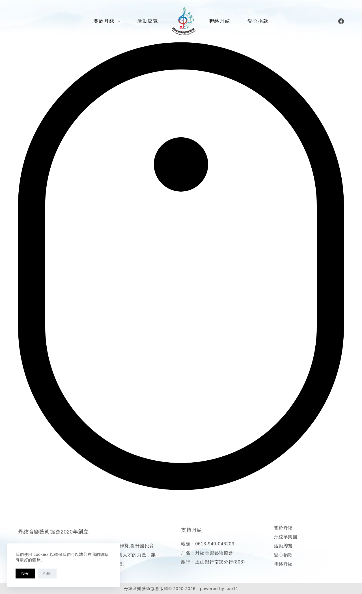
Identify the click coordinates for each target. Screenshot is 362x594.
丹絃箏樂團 (286, 536)
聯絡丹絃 (219, 21)
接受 (25, 573)
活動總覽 (147, 21)
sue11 (232, 588)
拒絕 (47, 573)
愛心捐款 (258, 21)
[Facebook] (341, 21)
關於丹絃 (108, 21)
